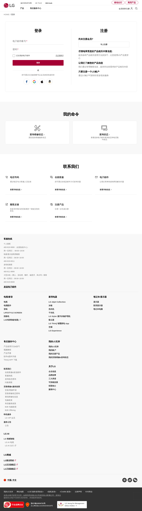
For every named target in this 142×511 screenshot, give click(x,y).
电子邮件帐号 (20, 41)
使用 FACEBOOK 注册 (27, 81)
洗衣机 (51, 309)
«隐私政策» (51, 492)
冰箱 (50, 305)
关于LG (52, 366)
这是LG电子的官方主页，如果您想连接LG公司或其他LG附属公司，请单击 (32, 495)
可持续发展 (53, 382)
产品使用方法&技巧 (12, 346)
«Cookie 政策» (65, 492)
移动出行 (118, 2)
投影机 (6, 316)
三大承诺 (52, 379)
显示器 (96, 302)
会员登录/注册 (124, 9)
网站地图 (20, 492)
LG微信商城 (9, 460)
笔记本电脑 (98, 309)
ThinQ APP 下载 (10, 360)
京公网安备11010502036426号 (42, 504)
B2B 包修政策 (10, 407)
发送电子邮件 (10, 287)
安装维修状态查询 (12, 393)
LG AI (6, 434)
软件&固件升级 (10, 356)
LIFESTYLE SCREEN (13, 313)
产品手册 (7, 353)
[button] (135, 480)
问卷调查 (8, 382)
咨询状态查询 (10, 379)
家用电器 (53, 297)
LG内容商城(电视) (11, 320)
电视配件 (7, 305)
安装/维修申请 (11, 390)
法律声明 (78, 492)
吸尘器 (51, 320)
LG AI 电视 (9, 442)
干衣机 (51, 313)
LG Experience (55, 331)
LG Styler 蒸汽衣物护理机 (59, 316)
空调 (50, 327)
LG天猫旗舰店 (10, 469)
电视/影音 (8, 297)
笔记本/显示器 (100, 297)
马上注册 (103, 44)
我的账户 (52, 350)
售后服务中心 (10, 341)
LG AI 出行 (9, 446)
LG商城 (7, 455)
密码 (15, 49)
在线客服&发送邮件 (13, 372)
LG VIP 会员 (10, 418)
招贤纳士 (52, 386)
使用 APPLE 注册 (42, 81)
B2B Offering (10, 410)
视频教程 (7, 350)
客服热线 (8, 376)
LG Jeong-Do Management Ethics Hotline (74, 504)
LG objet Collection (57, 302)
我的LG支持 (54, 341)
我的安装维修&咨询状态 (59, 357)
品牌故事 (52, 375)
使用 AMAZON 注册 (50, 81)
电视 (5, 302)
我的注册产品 (54, 354)
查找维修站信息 (11, 397)
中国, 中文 (11, 480)
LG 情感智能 (9, 439)
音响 (5, 309)
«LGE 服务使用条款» (35, 492)
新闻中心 (52, 389)
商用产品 (132, 2)
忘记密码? (60, 56)
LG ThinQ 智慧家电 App (59, 323)
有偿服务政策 (10, 403)
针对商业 (88, 492)
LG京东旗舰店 (10, 465)
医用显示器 (98, 305)
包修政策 (8, 400)
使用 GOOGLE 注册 (34, 81)
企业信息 (52, 371)
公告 (7, 425)
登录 (38, 63)
